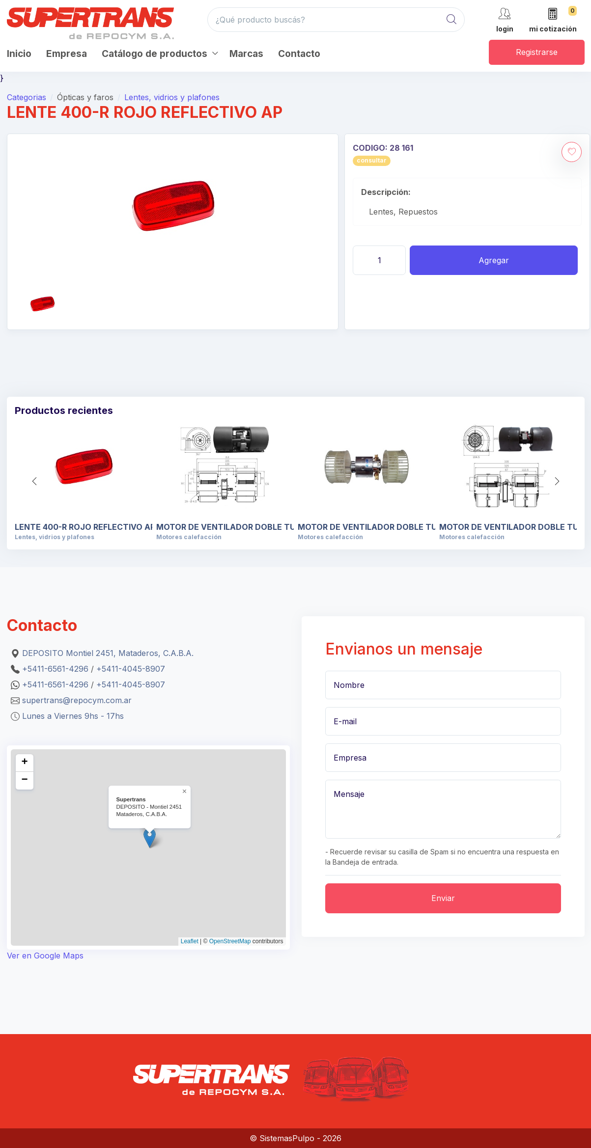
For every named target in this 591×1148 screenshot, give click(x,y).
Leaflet (189, 941)
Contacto (299, 53)
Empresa (66, 53)
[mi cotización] (553, 21)
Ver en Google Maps (45, 955)
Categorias (26, 97)
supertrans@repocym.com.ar (77, 700)
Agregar (493, 260)
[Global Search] (451, 19)
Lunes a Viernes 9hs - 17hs (73, 716)
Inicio (19, 53)
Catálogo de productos (154, 53)
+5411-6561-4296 (55, 669)
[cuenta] (504, 19)
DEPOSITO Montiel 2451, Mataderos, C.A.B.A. (108, 653)
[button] (557, 481)
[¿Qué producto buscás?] (336, 19)
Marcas (246, 53)
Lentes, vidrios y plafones (172, 97)
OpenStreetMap (230, 941)
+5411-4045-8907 (130, 669)
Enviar (443, 898)
